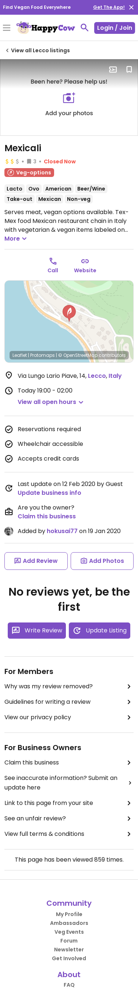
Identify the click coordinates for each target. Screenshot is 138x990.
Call (52, 270)
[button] (69, 313)
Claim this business (47, 516)
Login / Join (114, 28)
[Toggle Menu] (6, 28)
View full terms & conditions (69, 834)
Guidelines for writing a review (69, 702)
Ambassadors (69, 923)
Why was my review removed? (69, 686)
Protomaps (42, 355)
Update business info (49, 493)
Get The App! (109, 7)
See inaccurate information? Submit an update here (69, 783)
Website (85, 270)
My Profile (69, 914)
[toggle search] (84, 27)
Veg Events (69, 932)
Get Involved (69, 958)
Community (69, 903)
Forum (69, 940)
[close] (131, 7)
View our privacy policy (69, 717)
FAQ (69, 985)
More (16, 238)
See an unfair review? (69, 818)
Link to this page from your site (69, 803)
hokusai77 (62, 531)
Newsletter (69, 949)
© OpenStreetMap (78, 355)
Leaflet (20, 355)
